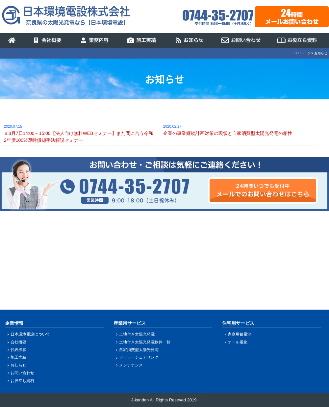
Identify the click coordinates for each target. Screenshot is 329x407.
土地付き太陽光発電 (137, 334)
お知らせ (18, 365)
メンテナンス (131, 365)
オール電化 (237, 342)
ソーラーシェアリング (139, 357)
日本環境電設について (30, 334)
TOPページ (302, 53)
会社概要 (18, 342)
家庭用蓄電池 (239, 334)
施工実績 (18, 357)
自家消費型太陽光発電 (139, 349)
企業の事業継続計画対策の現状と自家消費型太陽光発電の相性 (227, 133)
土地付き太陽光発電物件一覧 (144, 342)
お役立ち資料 (22, 380)
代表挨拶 (18, 349)
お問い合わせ (22, 372)
